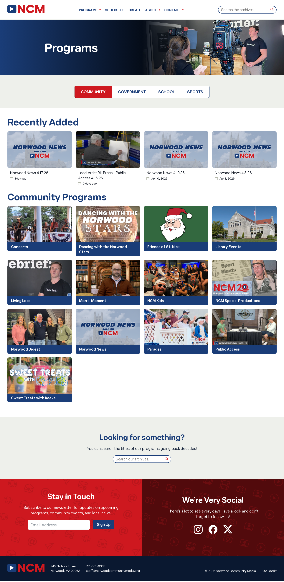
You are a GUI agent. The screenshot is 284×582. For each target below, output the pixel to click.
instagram (198, 530)
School (166, 91)
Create (134, 10)
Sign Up (103, 525)
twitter (228, 530)
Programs (88, 10)
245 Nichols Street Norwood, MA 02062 (65, 569)
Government (132, 91)
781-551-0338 (95, 567)
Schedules (115, 10)
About (151, 10)
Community (93, 91)
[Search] (243, 10)
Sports (195, 91)
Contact (172, 10)
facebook (213, 530)
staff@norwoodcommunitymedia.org (113, 571)
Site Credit (269, 572)
